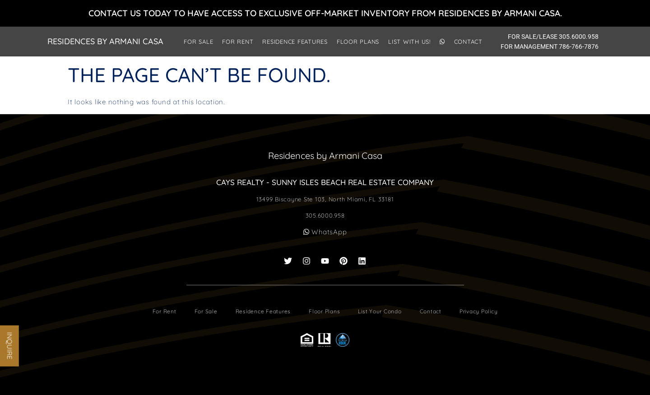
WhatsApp (325, 232)
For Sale (198, 41)
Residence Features (295, 41)
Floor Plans (358, 41)
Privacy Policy (479, 311)
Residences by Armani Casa (105, 41)
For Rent (237, 41)
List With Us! (409, 41)
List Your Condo (379, 311)
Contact (468, 41)
